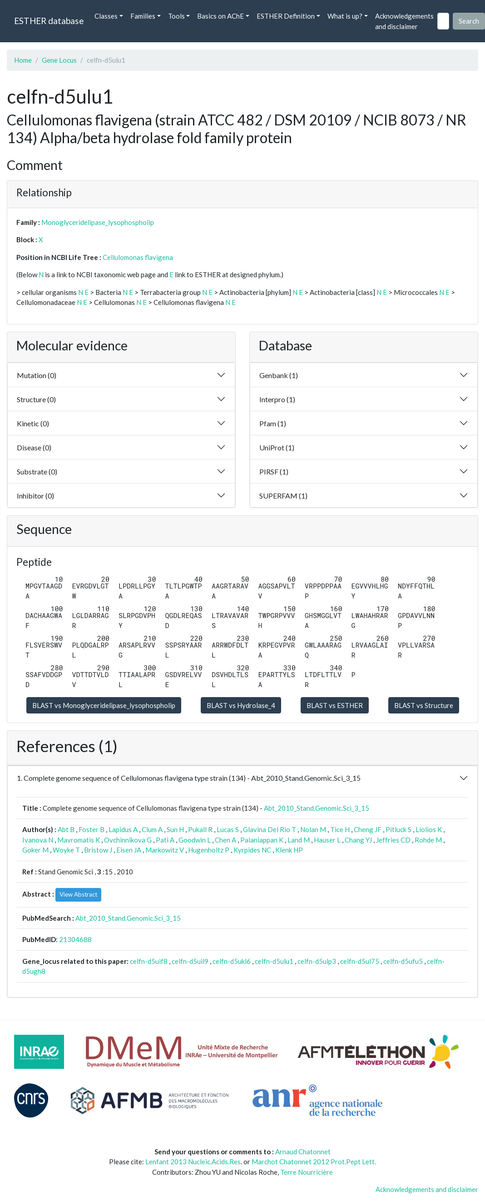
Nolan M (313, 829)
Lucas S (228, 829)
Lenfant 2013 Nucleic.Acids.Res (193, 1161)
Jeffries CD (393, 840)
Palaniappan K (261, 840)
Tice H (340, 829)
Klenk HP (289, 850)
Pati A (165, 840)
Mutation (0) (36, 375)
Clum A (152, 829)
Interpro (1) (277, 399)
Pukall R (200, 829)
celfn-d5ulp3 (316, 961)
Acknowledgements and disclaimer (404, 21)
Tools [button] (176, 16)
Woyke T (66, 850)
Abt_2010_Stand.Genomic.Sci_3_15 (316, 808)
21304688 (75, 939)
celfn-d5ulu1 (274, 961)
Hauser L (327, 840)
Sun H (175, 829)
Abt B (66, 829)
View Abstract (78, 894)
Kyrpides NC (252, 850)
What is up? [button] (344, 16)
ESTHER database (49, 20)
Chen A (225, 840)
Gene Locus (59, 60)
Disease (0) (34, 447)
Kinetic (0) (33, 423)
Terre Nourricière (306, 1172)
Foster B (91, 829)
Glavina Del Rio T (269, 829)
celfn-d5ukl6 (232, 961)
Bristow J (98, 850)
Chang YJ (358, 840)
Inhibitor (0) (35, 495)
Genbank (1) (278, 375)
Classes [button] (106, 16)
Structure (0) (36, 399)
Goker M (35, 850)
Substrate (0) (37, 471)
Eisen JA (128, 850)
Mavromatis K (78, 840)
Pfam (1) (272, 423)
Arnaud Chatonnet (303, 1151)
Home (23, 60)
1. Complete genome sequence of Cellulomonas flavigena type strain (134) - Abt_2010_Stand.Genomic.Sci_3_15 (189, 777)
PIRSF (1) (273, 471)
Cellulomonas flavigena (138, 257)
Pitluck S (398, 829)
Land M (298, 840)
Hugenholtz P (208, 850)
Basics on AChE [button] (220, 16)
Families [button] (142, 16)
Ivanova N (37, 840)
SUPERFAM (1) (283, 495)
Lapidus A (123, 829)
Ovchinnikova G (128, 840)
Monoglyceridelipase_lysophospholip (97, 222)
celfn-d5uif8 (149, 961)
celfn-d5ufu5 (403, 961)
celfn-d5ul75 (359, 961)
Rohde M (428, 840)
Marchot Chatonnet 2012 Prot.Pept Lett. (314, 1161)
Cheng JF (367, 829)
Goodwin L (194, 840)
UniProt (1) (276, 447)
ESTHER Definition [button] (286, 16)
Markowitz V (164, 850)
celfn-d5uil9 (190, 961)
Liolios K (429, 829)
